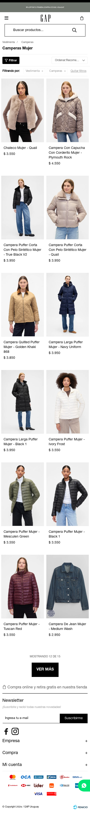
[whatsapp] (84, 786)
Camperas (55, 71)
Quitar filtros (78, 71)
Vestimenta (33, 71)
